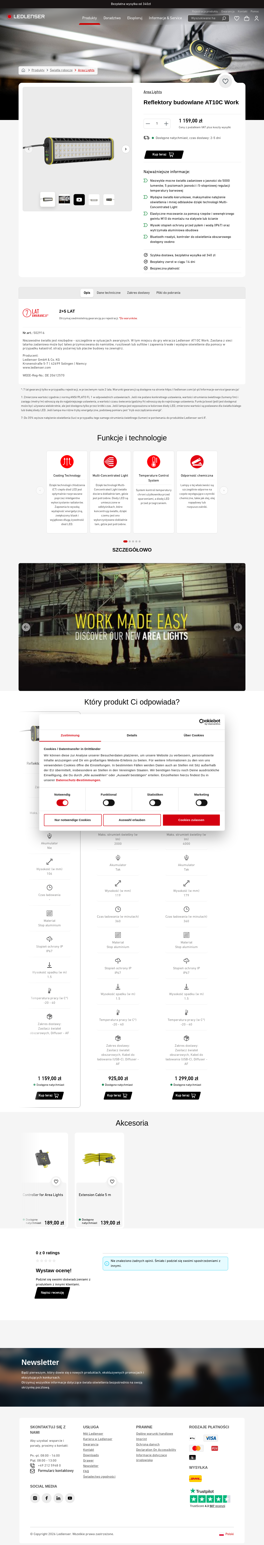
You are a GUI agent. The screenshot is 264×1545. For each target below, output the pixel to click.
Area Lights (153, 92)
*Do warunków (128, 318)
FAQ (86, 1471)
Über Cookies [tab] (194, 735)
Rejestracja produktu (205, 11)
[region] (77, 149)
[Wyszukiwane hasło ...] (203, 18)
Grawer (88, 1460)
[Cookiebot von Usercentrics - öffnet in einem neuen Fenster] (202, 722)
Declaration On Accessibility (156, 1450)
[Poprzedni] (29, 149)
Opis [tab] (87, 293)
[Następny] (126, 149)
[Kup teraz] (164, 155)
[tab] (125, 541)
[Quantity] (157, 124)
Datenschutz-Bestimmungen (78, 780)
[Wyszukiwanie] (224, 18)
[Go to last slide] (26, 627)
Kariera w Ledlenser (97, 1439)
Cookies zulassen (191, 820)
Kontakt (242, 11)
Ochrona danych (148, 1444)
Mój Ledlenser (93, 1434)
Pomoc (255, 11)
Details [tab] (132, 735)
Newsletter (91, 1466)
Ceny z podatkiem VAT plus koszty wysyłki (205, 127)
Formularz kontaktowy (56, 1471)
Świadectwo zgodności (99, 1477)
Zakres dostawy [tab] (138, 293)
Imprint (141, 1439)
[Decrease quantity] (148, 124)
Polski (226, 1534)
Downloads (91, 1455)
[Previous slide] (40, 490)
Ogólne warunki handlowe (154, 1434)
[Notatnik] (236, 18)
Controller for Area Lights (43, 1195)
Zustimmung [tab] (70, 735)
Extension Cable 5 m (95, 1195)
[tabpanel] (132, 341)
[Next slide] (224, 490)
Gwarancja (228, 11)
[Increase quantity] (166, 124)
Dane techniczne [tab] (108, 293)
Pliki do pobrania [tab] (168, 293)
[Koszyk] (246, 18)
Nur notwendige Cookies (73, 820)
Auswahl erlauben (132, 820)
